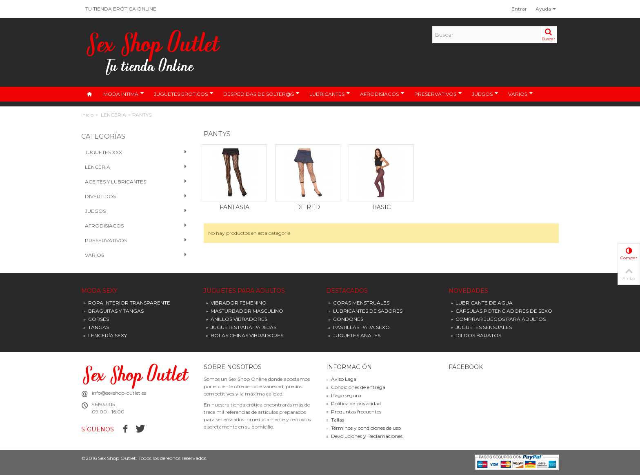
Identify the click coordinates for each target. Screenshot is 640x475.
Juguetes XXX (136, 152)
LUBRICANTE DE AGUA (482, 303)
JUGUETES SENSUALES (481, 327)
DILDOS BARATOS (476, 335)
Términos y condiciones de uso (363, 428)
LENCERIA (113, 115)
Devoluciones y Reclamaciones (364, 436)
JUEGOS (485, 94)
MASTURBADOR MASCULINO (244, 311)
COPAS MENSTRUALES (358, 303)
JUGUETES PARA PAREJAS (241, 327)
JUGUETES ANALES (354, 335)
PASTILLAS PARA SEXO (359, 327)
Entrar (519, 9)
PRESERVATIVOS (438, 94)
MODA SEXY (99, 290)
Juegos (136, 211)
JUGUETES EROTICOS (183, 94)
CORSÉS (96, 319)
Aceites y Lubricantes (136, 182)
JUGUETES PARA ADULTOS (244, 290)
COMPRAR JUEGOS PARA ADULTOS (498, 319)
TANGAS (96, 327)
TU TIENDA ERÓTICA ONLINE (120, 9)
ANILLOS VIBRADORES (236, 319)
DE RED (308, 207)
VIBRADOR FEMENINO (236, 303)
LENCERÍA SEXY (105, 335)
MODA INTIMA (123, 94)
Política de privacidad (353, 403)
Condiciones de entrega (355, 387)
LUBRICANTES (329, 94)
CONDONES (345, 319)
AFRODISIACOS (382, 94)
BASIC (381, 207)
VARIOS (520, 94)
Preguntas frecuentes (353, 412)
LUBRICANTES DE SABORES (365, 311)
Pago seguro (343, 395)
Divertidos (136, 196)
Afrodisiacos (136, 226)
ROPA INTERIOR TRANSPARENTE (126, 303)
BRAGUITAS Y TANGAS (113, 311)
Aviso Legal (342, 379)
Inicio (87, 115)
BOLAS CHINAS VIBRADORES (244, 335)
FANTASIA (234, 207)
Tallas (335, 420)
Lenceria (136, 167)
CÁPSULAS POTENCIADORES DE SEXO (501, 311)
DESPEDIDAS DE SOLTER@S (261, 94)
